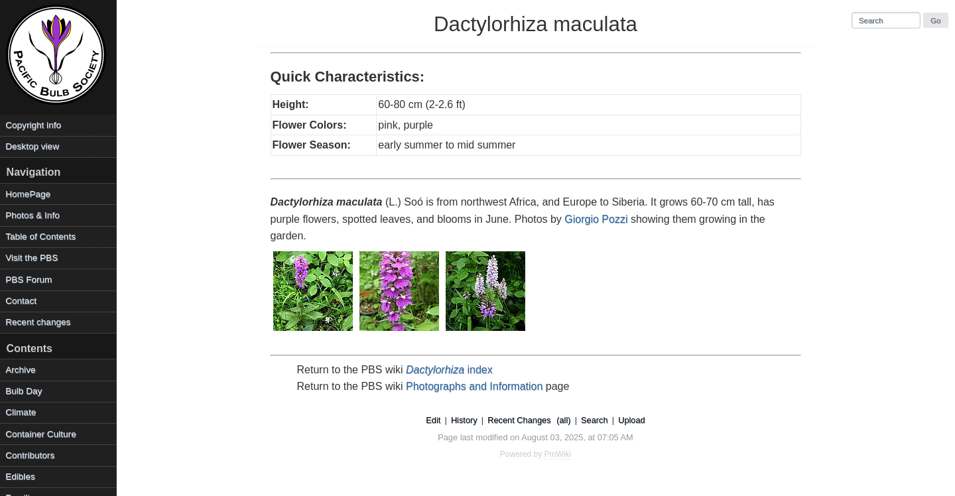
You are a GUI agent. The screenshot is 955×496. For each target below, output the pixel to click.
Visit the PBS (31, 258)
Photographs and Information (474, 386)
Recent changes (37, 322)
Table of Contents (40, 236)
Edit (433, 420)
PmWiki (558, 454)
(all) (563, 420)
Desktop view (32, 146)
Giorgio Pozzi (595, 219)
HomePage (27, 194)
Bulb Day (23, 391)
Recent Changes (518, 420)
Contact (20, 301)
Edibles (20, 476)
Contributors (29, 455)
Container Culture (40, 434)
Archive (20, 370)
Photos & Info (32, 215)
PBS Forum (28, 279)
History (464, 420)
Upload (631, 420)
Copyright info (33, 125)
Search (594, 420)
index (449, 369)
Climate (20, 412)
